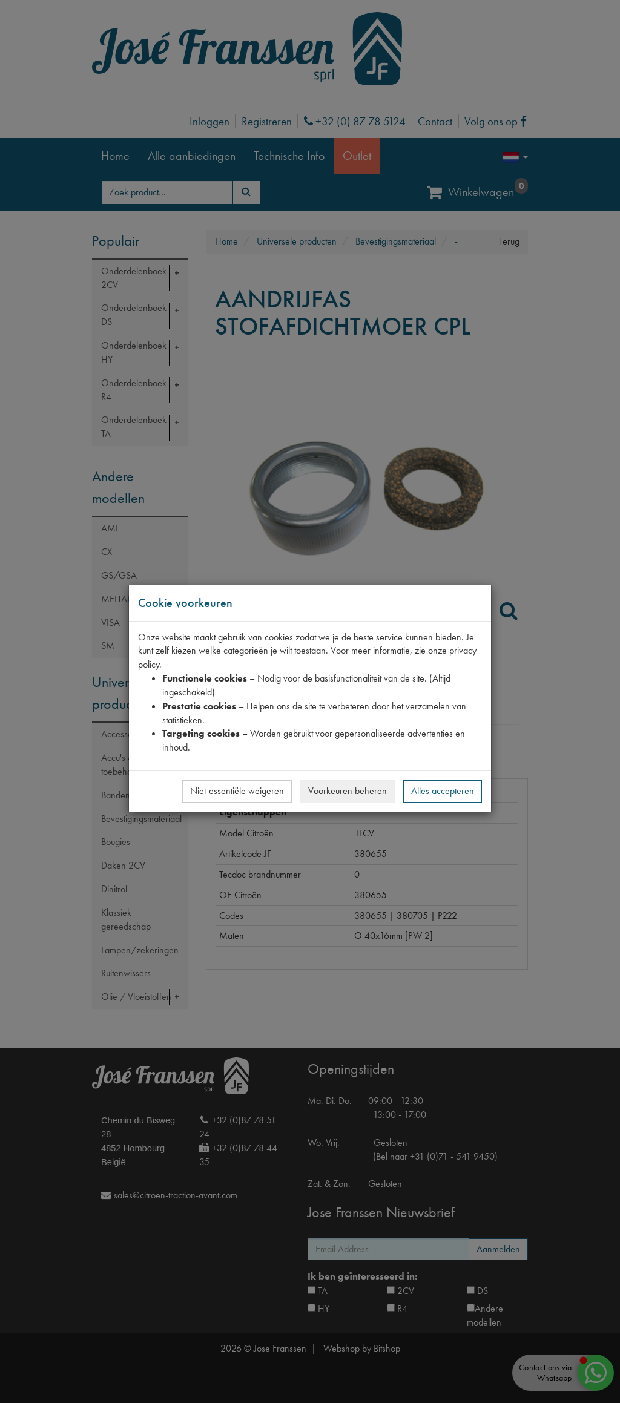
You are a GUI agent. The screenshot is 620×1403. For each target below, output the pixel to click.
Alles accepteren (442, 790)
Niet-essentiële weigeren (237, 790)
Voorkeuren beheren (347, 790)
